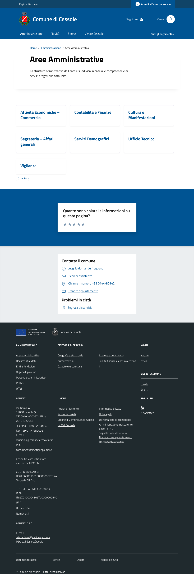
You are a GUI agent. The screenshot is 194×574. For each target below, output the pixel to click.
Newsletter (147, 413)
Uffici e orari (23, 508)
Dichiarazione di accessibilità (115, 420)
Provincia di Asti (67, 414)
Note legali (105, 414)
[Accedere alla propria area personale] (153, 4)
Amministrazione (31, 33)
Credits (80, 560)
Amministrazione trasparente (116, 424)
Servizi (72, 33)
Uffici (19, 388)
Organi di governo (26, 372)
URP (18, 502)
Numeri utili (22, 513)
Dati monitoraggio (26, 560)
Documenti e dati (26, 361)
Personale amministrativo (30, 377)
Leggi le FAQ (106, 429)
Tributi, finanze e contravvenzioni (117, 363)
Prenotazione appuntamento (115, 437)
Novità (55, 33)
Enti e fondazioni (25, 366)
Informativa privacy (110, 409)
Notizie (145, 355)
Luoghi (144, 384)
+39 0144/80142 (37, 426)
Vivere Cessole (94, 33)
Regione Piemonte (28, 4)
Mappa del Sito (109, 560)
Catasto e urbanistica (70, 366)
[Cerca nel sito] (169, 19)
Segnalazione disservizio (113, 433)
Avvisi (144, 361)
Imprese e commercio (111, 355)
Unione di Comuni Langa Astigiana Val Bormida (76, 422)
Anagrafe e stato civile (70, 355)
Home (33, 48)
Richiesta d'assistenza (111, 442)
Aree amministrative (27, 355)
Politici (20, 383)
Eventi (144, 390)
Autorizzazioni (65, 361)
